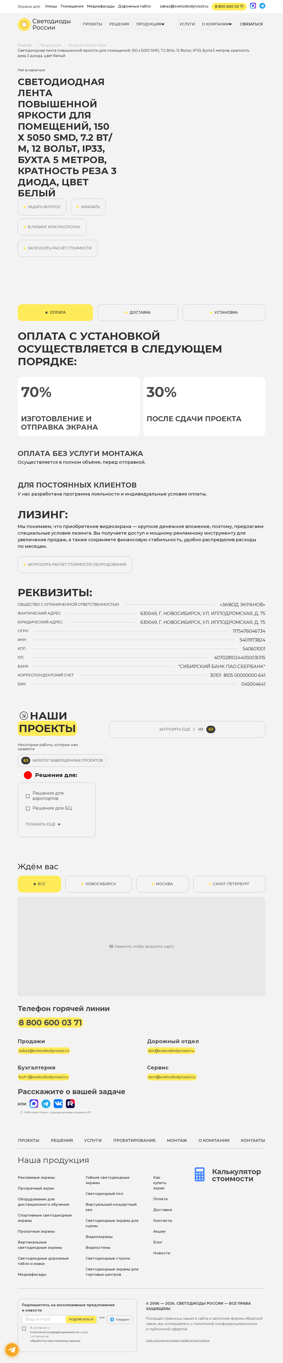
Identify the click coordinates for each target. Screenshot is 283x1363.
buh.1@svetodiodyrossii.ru (43, 1077)
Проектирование (134, 1140)
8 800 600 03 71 (229, 6)
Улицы (51, 6)
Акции (159, 1231)
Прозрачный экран (36, 1188)
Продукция (148, 24)
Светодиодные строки (108, 1258)
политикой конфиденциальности (54, 1332)
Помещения (72, 6)
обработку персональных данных (55, 1340)
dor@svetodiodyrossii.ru (171, 1050)
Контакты (253, 1140)
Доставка (162, 1210)
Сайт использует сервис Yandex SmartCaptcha (177, 1340)
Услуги (187, 24)
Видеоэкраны (99, 1237)
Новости (161, 1253)
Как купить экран (159, 1182)
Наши (47, 722)
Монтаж (177, 1140)
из (187, 729)
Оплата (160, 1199)
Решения (119, 24)
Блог (158, 1242)
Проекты (92, 24)
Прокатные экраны (36, 1231)
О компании (215, 24)
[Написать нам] (12, 1349)
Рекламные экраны (36, 1177)
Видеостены (98, 1247)
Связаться (251, 24)
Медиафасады (101, 6)
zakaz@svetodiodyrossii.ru (184, 6)
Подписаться (81, 1319)
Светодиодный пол (104, 1194)
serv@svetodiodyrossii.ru (172, 1077)
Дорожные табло (134, 6)
